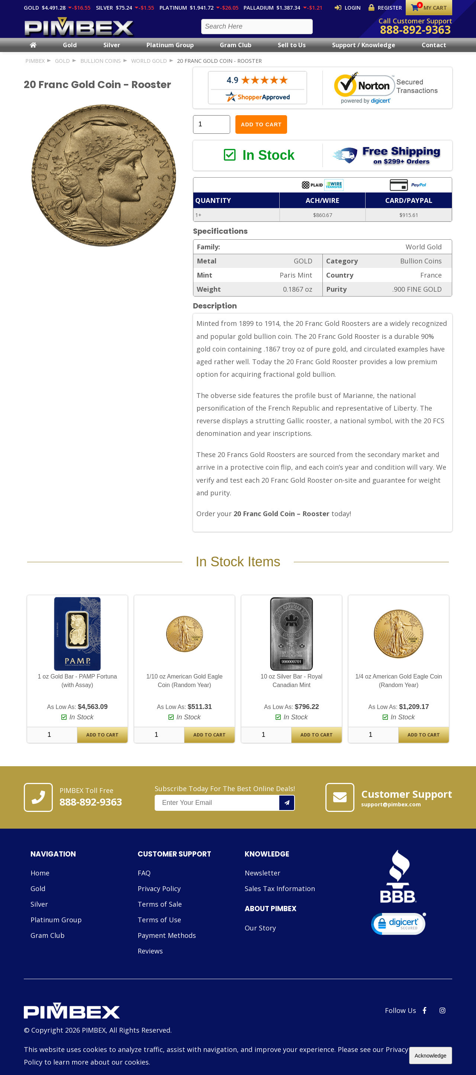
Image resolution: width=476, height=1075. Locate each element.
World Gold (149, 67)
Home (39, 882)
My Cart (429, 7)
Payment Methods (167, 945)
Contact (434, 52)
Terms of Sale (160, 914)
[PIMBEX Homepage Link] (79, 30)
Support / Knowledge (363, 52)
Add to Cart (261, 131)
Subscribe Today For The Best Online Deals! (225, 807)
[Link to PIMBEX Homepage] (98, 1021)
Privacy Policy (159, 898)
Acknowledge (431, 1056)
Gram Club (235, 52)
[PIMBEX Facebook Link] (424, 1020)
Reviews (150, 960)
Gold (70, 52)
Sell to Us (292, 52)
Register (387, 7)
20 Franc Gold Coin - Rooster (219, 67)
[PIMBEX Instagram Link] (442, 1020)
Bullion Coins (100, 67)
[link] (399, 935)
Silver (111, 52)
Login (354, 7)
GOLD (62, 67)
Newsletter (262, 882)
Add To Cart (102, 745)
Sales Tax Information (280, 898)
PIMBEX (35, 67)
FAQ (144, 882)
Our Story (260, 937)
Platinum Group (170, 52)
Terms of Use (159, 929)
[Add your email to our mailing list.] (287, 812)
